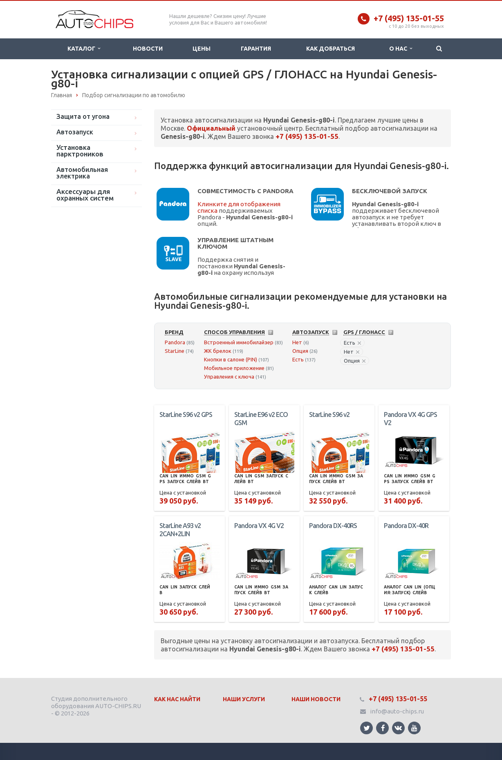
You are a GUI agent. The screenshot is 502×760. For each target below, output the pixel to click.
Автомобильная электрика (82, 173)
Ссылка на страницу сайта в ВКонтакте (398, 727)
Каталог (83, 48)
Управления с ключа (229, 376)
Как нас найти (177, 699)
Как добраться (330, 48)
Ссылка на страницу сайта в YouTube (414, 727)
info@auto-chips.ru (397, 711)
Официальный (211, 128)
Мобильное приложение (234, 368)
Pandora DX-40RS (333, 525)
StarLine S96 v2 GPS (185, 414)
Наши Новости (316, 699)
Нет (297, 342)
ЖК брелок (217, 351)
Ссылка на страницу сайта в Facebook (383, 727)
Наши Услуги (244, 699)
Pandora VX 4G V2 (259, 525)
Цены (202, 48)
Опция (300, 351)
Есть (298, 359)
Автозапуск (74, 132)
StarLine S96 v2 (329, 414)
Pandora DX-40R (406, 525)
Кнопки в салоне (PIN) (230, 359)
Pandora (175, 342)
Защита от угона (83, 116)
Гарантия (256, 48)
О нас (400, 48)
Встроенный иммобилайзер (238, 342)
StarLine (174, 351)
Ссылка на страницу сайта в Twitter (366, 727)
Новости (148, 48)
